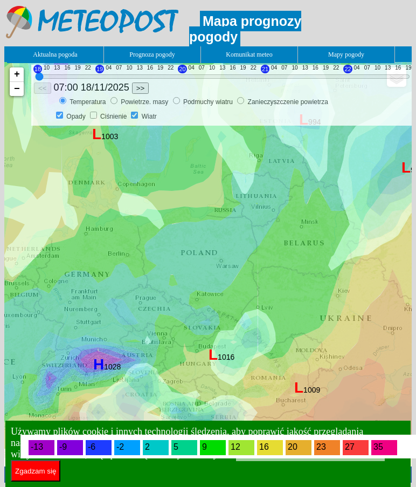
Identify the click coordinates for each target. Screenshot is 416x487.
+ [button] (17, 74)
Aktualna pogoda (55, 54)
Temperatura (89, 102)
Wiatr (149, 116)
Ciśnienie (113, 116)
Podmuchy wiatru (208, 102)
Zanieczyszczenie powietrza (288, 102)
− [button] (17, 89)
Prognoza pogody (152, 54)
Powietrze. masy (145, 102)
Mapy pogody (346, 54)
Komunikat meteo (249, 54)
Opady (75, 116)
